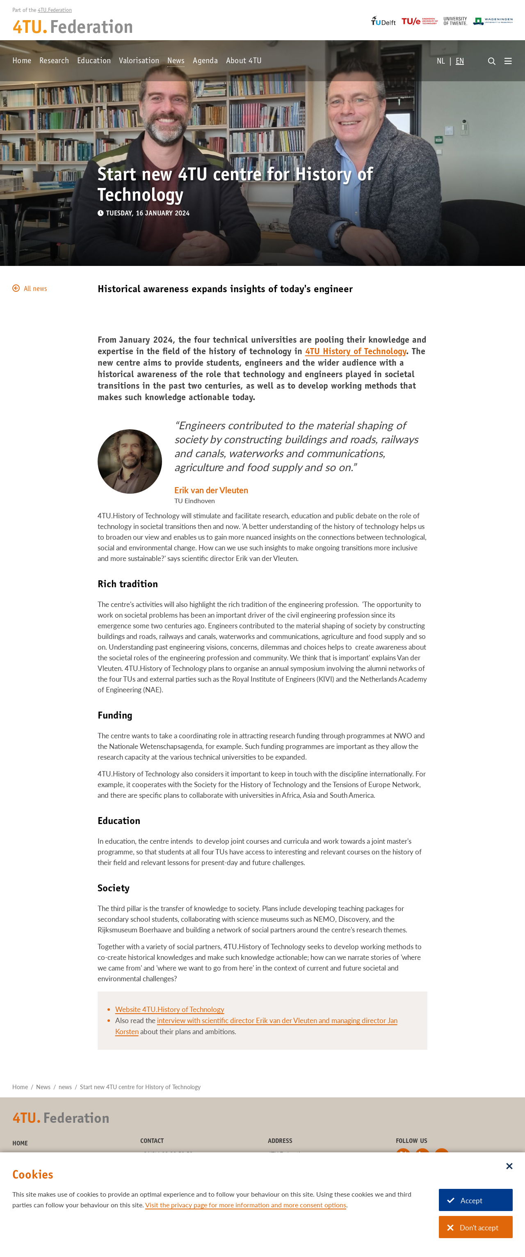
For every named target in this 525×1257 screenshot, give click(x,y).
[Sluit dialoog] (509, 1166)
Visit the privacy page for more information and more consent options (245, 1205)
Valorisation (139, 61)
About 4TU (244, 61)
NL (441, 62)
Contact (152, 1141)
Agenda (205, 61)
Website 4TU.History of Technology (169, 1009)
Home (21, 61)
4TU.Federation (55, 11)
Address (280, 1141)
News (176, 61)
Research (54, 61)
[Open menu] (508, 61)
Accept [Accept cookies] (464, 1200)
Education (94, 61)
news (65, 1086)
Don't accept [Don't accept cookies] (472, 1227)
